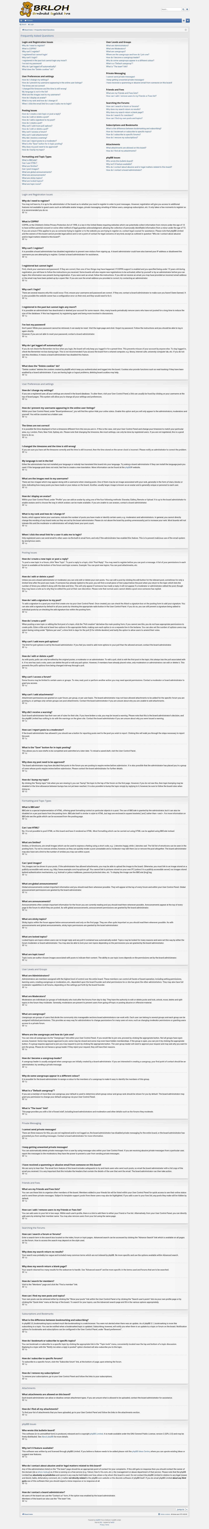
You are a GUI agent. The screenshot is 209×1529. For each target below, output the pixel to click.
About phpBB (47, 1437)
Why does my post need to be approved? (40, 147)
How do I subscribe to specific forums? (123, 134)
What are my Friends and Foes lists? (122, 93)
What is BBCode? (29, 160)
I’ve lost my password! (32, 63)
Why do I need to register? (33, 45)
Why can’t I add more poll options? (37, 126)
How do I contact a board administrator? (124, 170)
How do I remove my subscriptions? (122, 137)
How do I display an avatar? (34, 98)
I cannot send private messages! (120, 77)
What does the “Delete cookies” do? (37, 69)
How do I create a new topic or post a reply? (41, 114)
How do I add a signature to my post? (38, 120)
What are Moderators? (116, 48)
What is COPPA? (29, 48)
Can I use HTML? (29, 163)
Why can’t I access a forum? (34, 132)
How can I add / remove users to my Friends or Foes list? (131, 96)
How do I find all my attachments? (121, 151)
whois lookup (43, 1472)
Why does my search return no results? (123, 109)
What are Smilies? (30, 166)
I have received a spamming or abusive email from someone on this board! (139, 83)
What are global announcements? (37, 172)
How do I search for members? (119, 115)
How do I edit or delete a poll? (35, 129)
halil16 (112, 1522)
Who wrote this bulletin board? (119, 161)
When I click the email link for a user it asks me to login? (47, 104)
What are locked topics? (32, 181)
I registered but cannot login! (34, 54)
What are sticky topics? (32, 178)
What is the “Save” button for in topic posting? (42, 144)
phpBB (128, 467)
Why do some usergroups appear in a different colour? (130, 60)
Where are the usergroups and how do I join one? (127, 54)
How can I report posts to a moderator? (39, 141)
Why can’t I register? (31, 51)
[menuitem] (184, 21)
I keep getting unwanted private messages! (125, 80)
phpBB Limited (96, 1434)
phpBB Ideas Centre (141, 1451)
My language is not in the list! (35, 92)
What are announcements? (34, 175)
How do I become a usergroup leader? (123, 57)
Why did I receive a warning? (34, 138)
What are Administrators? (117, 45)
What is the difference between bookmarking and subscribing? (133, 128)
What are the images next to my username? (41, 94)
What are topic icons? (31, 184)
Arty (101, 1522)
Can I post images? (30, 169)
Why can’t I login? (29, 57)
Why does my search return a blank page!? (124, 112)
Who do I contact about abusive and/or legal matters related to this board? (139, 167)
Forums (30, 21)
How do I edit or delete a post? (35, 117)
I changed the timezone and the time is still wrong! (44, 89)
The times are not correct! (33, 86)
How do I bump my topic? (33, 150)
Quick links (21, 21)
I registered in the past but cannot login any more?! (44, 60)
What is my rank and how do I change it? (40, 100)
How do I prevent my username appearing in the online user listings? (52, 83)
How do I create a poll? (32, 123)
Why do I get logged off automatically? (39, 66)
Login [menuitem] (188, 21)
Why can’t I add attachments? (35, 135)
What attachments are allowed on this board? (126, 148)
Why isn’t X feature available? (119, 164)
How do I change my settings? (35, 80)
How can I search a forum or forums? (122, 106)
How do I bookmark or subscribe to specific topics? (128, 131)
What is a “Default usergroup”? (119, 63)
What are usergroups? (115, 51)
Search (24, 24)
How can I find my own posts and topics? (124, 118)
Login (32, 24)
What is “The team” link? (116, 66)
